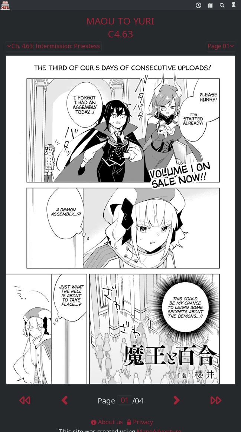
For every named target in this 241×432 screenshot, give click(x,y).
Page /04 (120, 401)
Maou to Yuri (120, 20)
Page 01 (221, 46)
